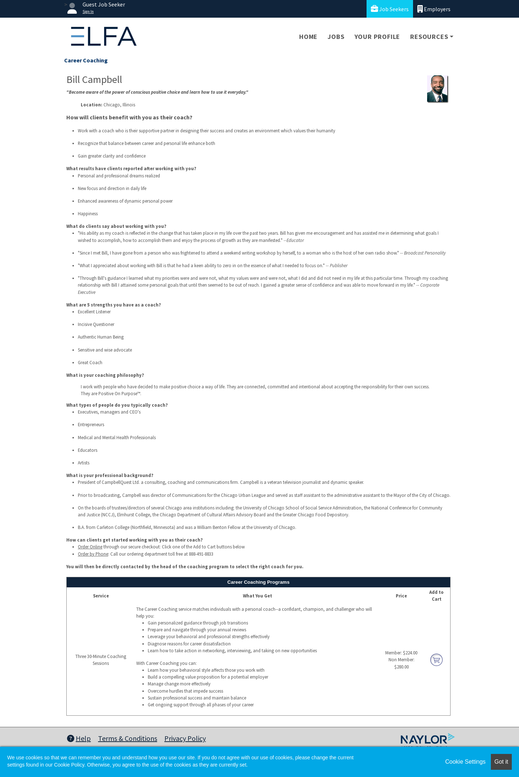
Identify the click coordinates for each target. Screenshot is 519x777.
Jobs (336, 36)
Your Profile (377, 36)
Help (79, 738)
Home (308, 36)
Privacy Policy (185, 738)
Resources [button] (429, 36)
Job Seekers (390, 8)
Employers (434, 8)
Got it (501, 762)
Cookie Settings (465, 762)
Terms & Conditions (127, 738)
